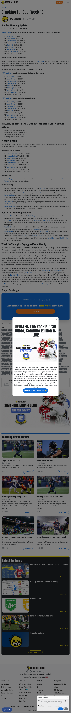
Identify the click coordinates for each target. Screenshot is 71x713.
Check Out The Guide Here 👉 (35, 391)
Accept (60, 709)
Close (65, 709)
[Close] (68, 697)
